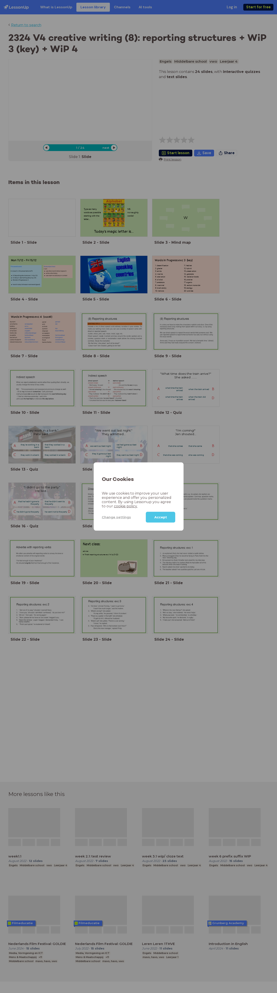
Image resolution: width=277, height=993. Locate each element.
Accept (160, 517)
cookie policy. (125, 506)
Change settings (116, 517)
